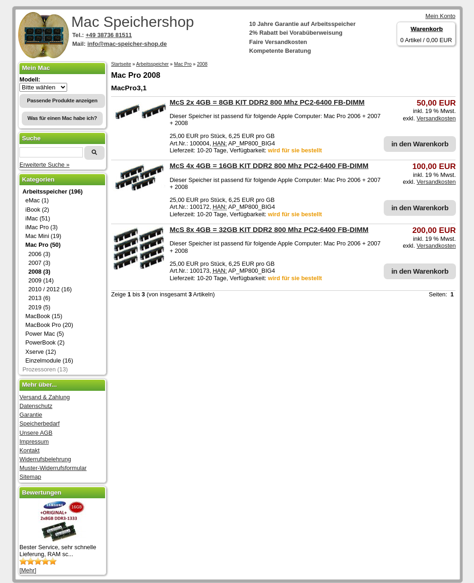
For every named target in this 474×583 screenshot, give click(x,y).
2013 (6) (39, 298)
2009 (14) (41, 280)
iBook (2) (37, 209)
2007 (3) (39, 262)
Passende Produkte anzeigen (62, 100)
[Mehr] (27, 570)
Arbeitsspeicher (152, 64)
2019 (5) (39, 307)
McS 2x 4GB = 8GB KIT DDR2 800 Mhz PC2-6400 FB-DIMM (266, 102)
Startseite (121, 64)
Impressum (34, 441)
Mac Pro (183, 64)
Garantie (30, 414)
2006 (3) (39, 254)
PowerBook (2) (45, 342)
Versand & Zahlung (44, 397)
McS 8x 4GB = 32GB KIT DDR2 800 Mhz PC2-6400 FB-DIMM (268, 229)
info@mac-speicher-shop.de (127, 43)
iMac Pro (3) (41, 227)
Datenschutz (35, 405)
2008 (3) (39, 271)
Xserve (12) (40, 351)
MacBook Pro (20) (49, 324)
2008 (202, 64)
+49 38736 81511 (109, 34)
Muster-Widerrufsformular (53, 467)
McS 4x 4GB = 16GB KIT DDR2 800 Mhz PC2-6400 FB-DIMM (268, 165)
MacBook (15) (43, 316)
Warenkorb (427, 28)
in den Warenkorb (419, 144)
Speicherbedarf (39, 423)
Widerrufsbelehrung (45, 459)
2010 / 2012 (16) (50, 289)
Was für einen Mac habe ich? (62, 118)
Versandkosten (436, 118)
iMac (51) (37, 218)
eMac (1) (37, 200)
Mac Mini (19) (43, 235)
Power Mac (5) (44, 333)
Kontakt (29, 450)
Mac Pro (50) (43, 244)
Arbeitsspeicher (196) (52, 191)
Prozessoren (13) (45, 369)
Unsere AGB (35, 432)
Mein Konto (440, 16)
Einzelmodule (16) (49, 360)
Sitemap (30, 476)
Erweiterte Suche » (44, 164)
